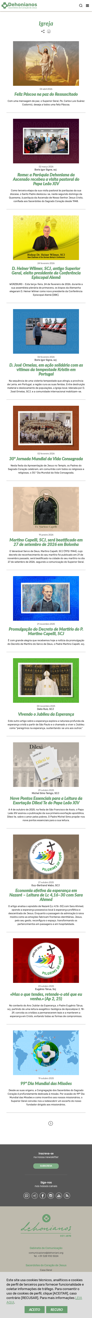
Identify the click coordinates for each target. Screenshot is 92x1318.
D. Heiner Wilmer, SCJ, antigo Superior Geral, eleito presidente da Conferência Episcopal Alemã (46, 273)
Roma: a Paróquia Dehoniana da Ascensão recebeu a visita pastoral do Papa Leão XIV (46, 179)
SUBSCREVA (46, 1166)
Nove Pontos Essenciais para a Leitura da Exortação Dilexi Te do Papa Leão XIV (46, 800)
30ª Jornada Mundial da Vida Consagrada (46, 458)
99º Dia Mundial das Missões (46, 1083)
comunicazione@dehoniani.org (46, 1252)
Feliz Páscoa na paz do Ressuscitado (46, 94)
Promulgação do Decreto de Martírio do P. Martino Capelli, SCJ (46, 631)
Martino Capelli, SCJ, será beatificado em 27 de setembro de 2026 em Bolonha (46, 542)
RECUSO (57, 1310)
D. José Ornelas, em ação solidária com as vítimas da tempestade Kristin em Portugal (46, 369)
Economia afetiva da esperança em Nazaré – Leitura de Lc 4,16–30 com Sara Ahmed (46, 895)
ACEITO (34, 1310)
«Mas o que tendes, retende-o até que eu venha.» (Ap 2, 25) (46, 996)
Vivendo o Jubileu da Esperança (46, 714)
